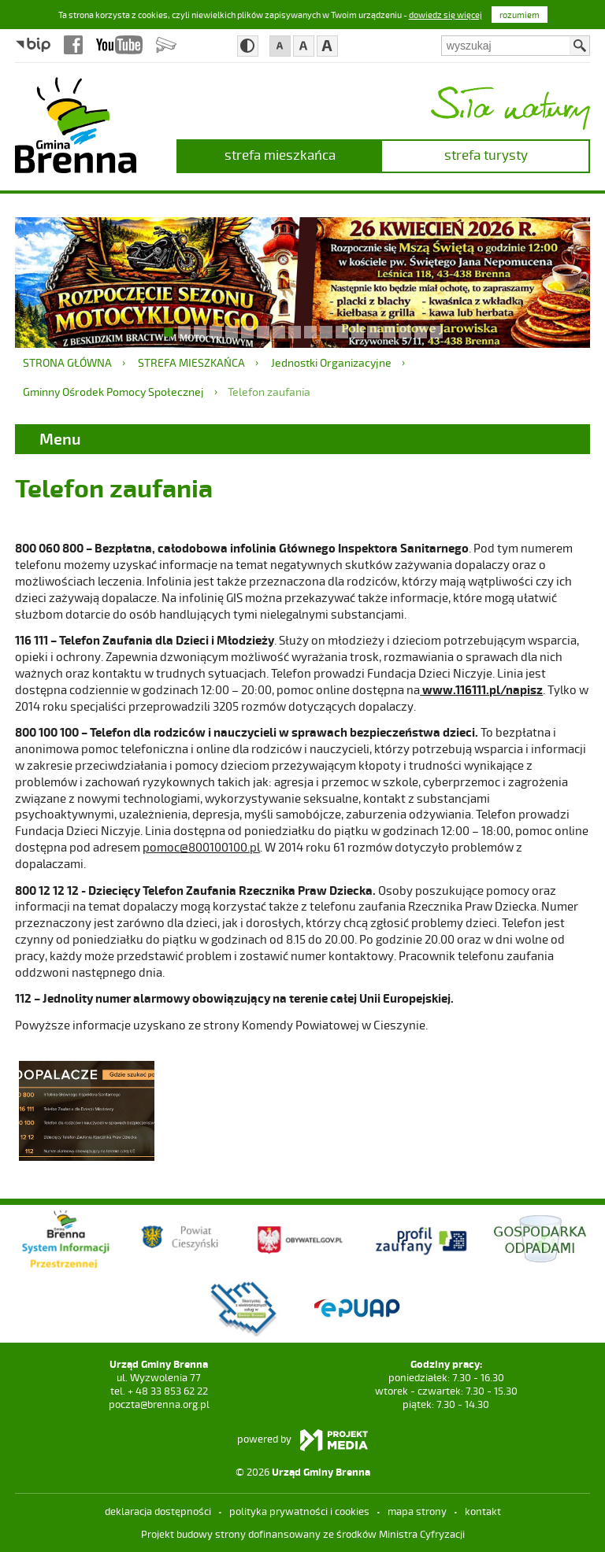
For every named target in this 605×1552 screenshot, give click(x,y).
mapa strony (417, 1511)
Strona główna (67, 362)
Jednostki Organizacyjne (331, 362)
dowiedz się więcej (445, 14)
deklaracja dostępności (158, 1511)
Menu (60, 438)
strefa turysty (486, 154)
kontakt (483, 1511)
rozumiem (519, 14)
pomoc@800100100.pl (201, 847)
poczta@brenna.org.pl (159, 1404)
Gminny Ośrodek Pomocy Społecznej (113, 391)
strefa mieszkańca (280, 154)
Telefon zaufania (269, 391)
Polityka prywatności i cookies (299, 1511)
